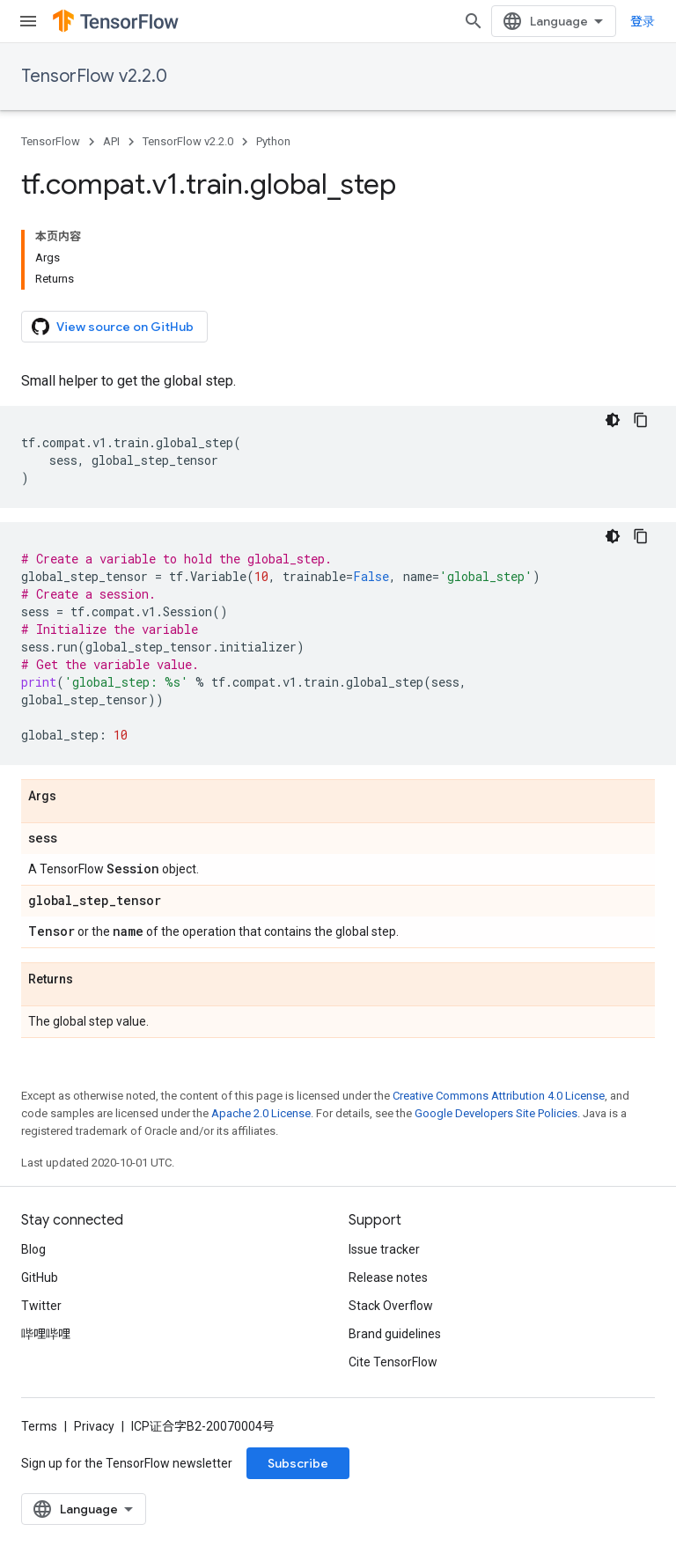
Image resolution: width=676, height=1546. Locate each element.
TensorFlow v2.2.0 (94, 76)
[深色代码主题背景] (613, 420)
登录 (642, 21)
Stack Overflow (391, 1306)
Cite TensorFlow (393, 1362)
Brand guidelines (395, 1334)
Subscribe (298, 1463)
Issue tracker (384, 1249)
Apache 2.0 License (261, 1113)
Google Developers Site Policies (496, 1113)
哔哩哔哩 (45, 1334)
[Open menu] (28, 21)
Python (273, 141)
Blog (33, 1249)
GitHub (39, 1277)
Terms (39, 1426)
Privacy (94, 1426)
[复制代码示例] (641, 420)
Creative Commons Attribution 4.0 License (499, 1095)
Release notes (388, 1277)
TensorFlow (50, 141)
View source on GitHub (113, 326)
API (111, 141)
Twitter (41, 1306)
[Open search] (473, 21)
